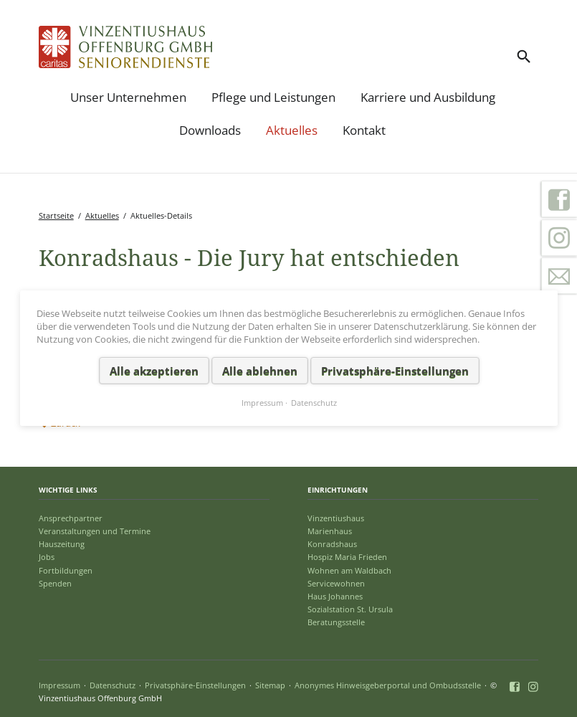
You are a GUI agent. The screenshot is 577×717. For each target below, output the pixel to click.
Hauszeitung (62, 543)
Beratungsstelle (336, 622)
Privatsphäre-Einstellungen (195, 685)
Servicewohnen (336, 583)
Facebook (559, 199)
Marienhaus (329, 531)
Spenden (55, 583)
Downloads (210, 130)
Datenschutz (112, 685)
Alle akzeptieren (153, 371)
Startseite (56, 215)
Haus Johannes (335, 596)
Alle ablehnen (259, 371)
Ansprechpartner (70, 518)
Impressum (59, 685)
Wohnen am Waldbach (349, 570)
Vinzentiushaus (335, 518)
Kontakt (364, 130)
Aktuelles (292, 130)
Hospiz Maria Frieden (347, 556)
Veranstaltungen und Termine (95, 531)
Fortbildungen (65, 570)
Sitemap (270, 685)
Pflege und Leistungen (273, 97)
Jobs (46, 556)
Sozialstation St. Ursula (350, 609)
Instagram (559, 238)
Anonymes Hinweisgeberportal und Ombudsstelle (388, 685)
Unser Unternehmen (128, 97)
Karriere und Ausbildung (428, 97)
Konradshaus (332, 543)
